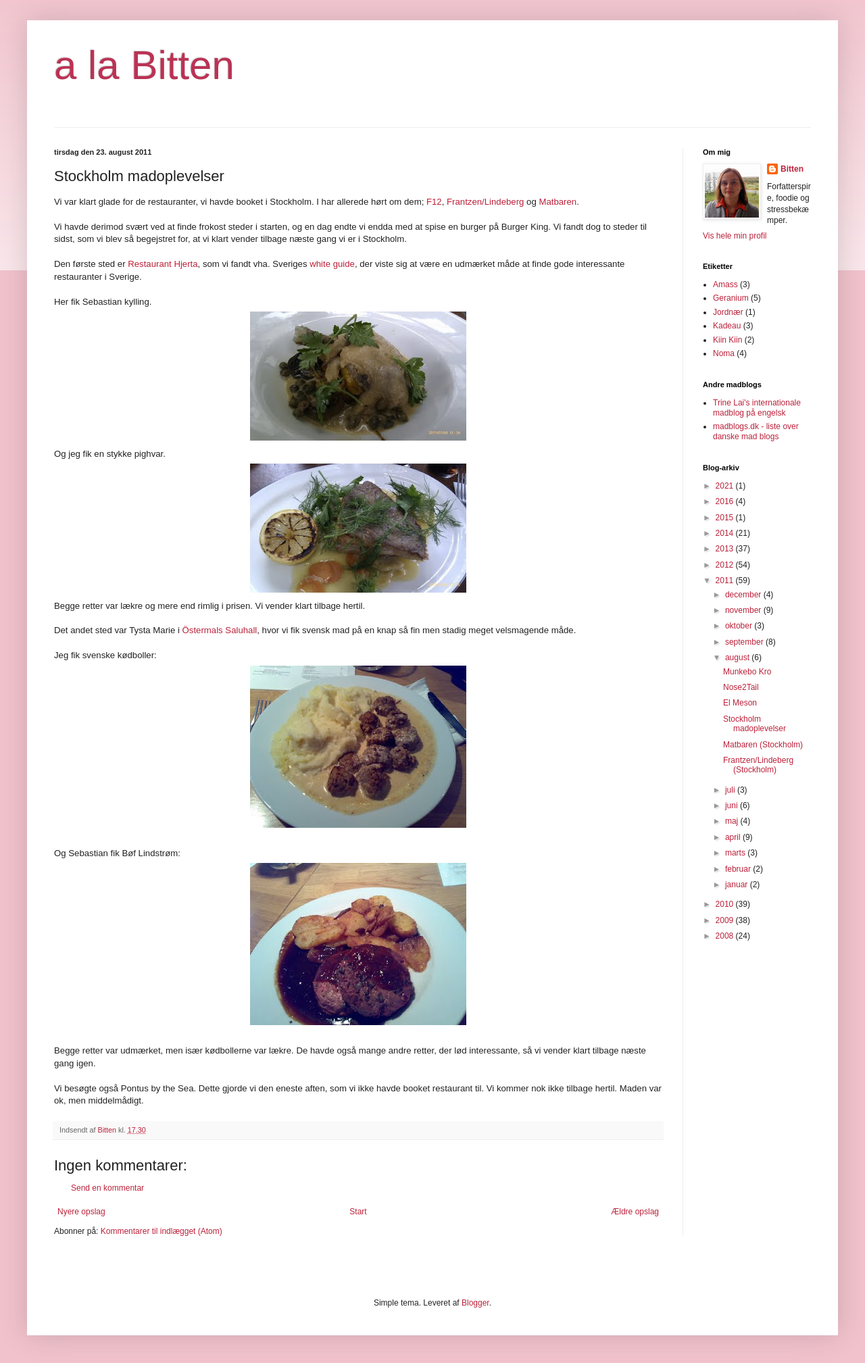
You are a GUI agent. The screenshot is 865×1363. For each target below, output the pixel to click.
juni (732, 805)
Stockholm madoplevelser (754, 723)
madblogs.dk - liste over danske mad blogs (756, 431)
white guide (332, 264)
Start (357, 1211)
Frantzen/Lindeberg (485, 202)
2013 (726, 548)
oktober (739, 625)
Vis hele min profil (735, 236)
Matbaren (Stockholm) (763, 744)
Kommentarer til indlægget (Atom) (161, 1231)
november (744, 610)
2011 (726, 580)
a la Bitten (144, 65)
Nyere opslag (81, 1211)
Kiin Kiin (727, 340)
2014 (726, 533)
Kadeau (727, 325)
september (745, 642)
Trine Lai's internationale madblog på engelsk (757, 407)
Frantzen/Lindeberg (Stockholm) (758, 764)
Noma (724, 353)
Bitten (792, 169)
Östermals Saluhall (219, 630)
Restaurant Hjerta (162, 264)
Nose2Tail (741, 687)
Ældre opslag (635, 1211)
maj (733, 821)
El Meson (740, 703)
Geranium (731, 298)
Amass (725, 284)
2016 (726, 501)
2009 (726, 920)
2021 (726, 486)
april (734, 837)
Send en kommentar (107, 1188)
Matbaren (557, 202)
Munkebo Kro (747, 671)
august (738, 657)
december (744, 594)
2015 (726, 517)
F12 (434, 202)
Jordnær (728, 312)
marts (736, 853)
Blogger (475, 1303)
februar (739, 869)
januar (737, 884)
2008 (726, 936)
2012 (726, 565)
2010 (726, 904)
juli (731, 790)
